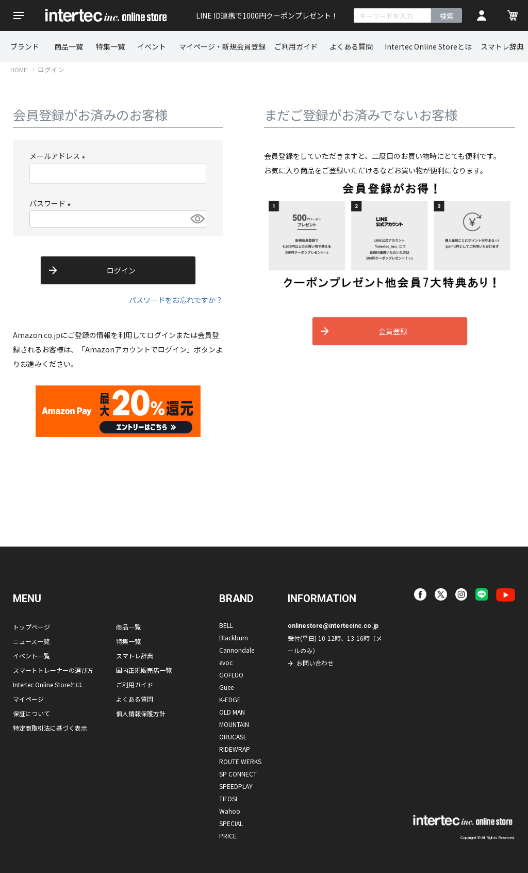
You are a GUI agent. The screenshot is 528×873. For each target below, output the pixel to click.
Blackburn (233, 637)
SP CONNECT (238, 773)
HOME (18, 70)
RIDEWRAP (234, 749)
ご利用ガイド (296, 46)
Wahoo (229, 810)
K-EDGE (230, 699)
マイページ (28, 698)
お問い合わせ (315, 662)
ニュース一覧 (31, 641)
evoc (226, 662)
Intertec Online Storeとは (428, 46)
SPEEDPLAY (236, 786)
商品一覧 (68, 46)
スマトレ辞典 (502, 46)
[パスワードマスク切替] (197, 219)
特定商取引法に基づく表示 (50, 727)
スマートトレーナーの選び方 (53, 670)
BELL (226, 625)
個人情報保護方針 (141, 713)
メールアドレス (59, 156)
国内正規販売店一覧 (144, 670)
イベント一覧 (31, 655)
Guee (226, 687)
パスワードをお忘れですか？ (176, 300)
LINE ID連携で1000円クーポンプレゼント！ (267, 15)
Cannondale (236, 649)
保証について (31, 713)
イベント (151, 46)
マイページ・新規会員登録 (222, 46)
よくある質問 (351, 46)
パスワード (51, 203)
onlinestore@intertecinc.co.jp (333, 625)
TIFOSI (228, 798)
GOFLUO (231, 674)
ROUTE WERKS (240, 761)
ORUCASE (233, 736)
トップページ (31, 626)
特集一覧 (110, 46)
